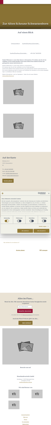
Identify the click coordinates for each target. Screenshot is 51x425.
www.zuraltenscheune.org (8, 76)
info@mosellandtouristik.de (25, 382)
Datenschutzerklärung (27, 315)
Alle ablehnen (25, 230)
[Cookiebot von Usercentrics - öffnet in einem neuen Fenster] (39, 193)
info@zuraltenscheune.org (12, 173)
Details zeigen (42, 226)
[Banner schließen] (48, 193)
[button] (1, 2)
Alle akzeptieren (41, 230)
